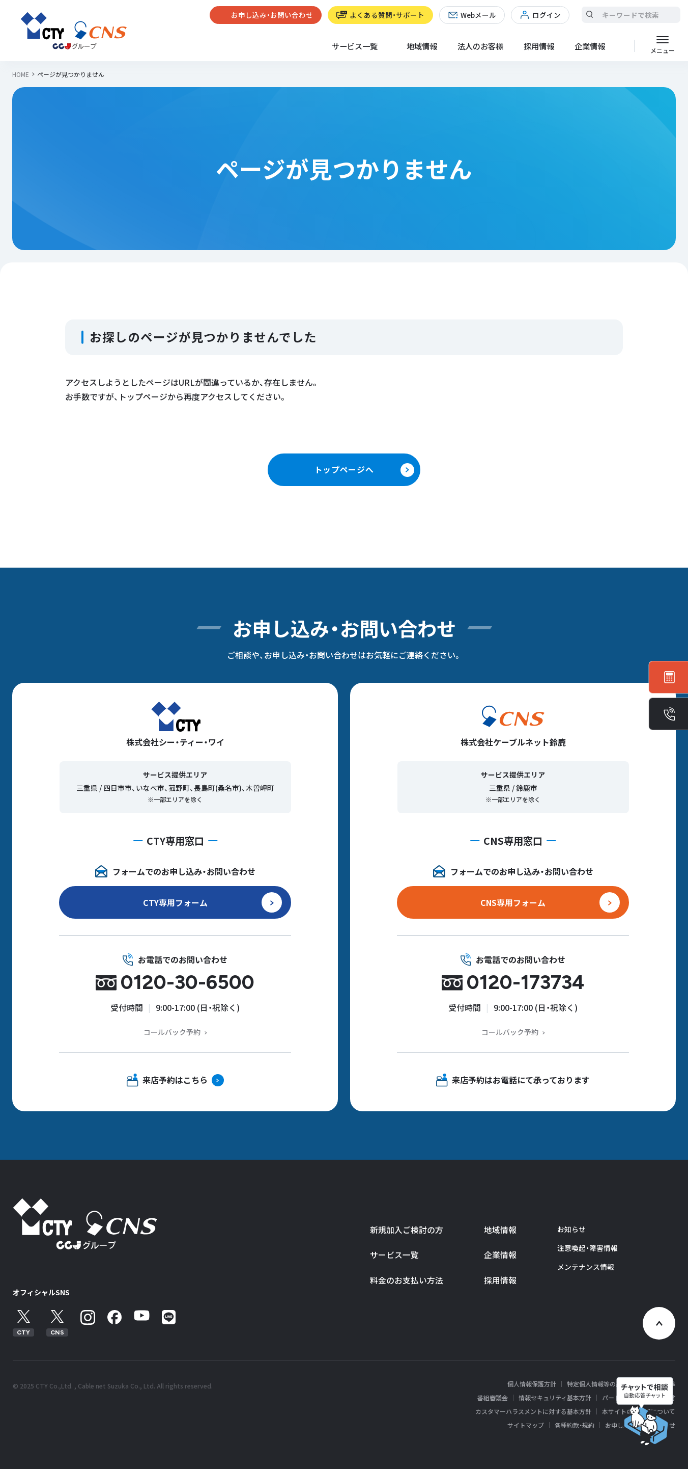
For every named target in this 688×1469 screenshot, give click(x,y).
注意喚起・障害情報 (587, 1248)
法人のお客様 (480, 45)
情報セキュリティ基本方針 (555, 1398)
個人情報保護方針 (531, 1384)
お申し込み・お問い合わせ (272, 15)
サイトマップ (525, 1425)
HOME (20, 74)
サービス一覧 (394, 1255)
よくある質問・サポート (387, 15)
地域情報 (422, 45)
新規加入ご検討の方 (406, 1230)
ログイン (546, 15)
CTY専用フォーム (175, 902)
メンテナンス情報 (585, 1267)
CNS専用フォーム (513, 902)
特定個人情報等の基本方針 (603, 1384)
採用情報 (539, 45)
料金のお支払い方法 (406, 1280)
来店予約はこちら (175, 1080)
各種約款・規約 (574, 1425)
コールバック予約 (172, 1032)
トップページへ (344, 469)
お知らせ (571, 1229)
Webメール (478, 15)
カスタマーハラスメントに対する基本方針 (533, 1411)
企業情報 (500, 1255)
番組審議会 (492, 1398)
